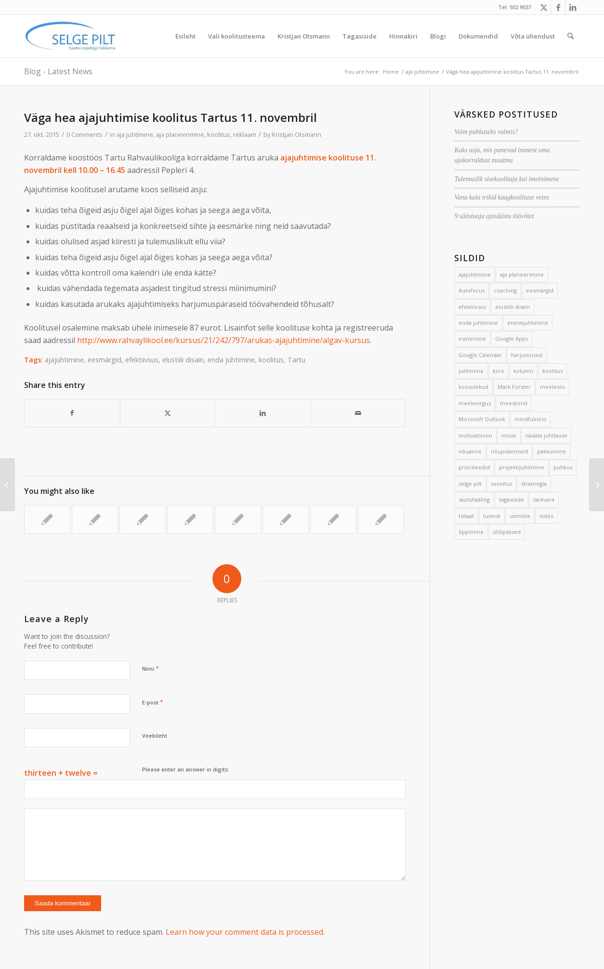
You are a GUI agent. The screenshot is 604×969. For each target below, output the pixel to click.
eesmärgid (104, 359)
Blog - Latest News (58, 71)
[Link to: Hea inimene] (95, 519)
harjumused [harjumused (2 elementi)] (526, 354)
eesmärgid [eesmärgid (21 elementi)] (539, 290)
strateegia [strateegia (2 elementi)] (534, 483)
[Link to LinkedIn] (572, 7)
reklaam (244, 134)
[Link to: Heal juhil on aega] (190, 519)
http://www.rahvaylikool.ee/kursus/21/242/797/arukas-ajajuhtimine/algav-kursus (223, 340)
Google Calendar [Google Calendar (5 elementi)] (480, 354)
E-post (152, 702)
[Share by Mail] (358, 412)
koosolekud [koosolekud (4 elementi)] (473, 386)
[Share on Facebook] (72, 412)
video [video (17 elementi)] (546, 515)
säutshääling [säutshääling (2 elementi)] (474, 499)
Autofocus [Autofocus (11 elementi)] (472, 290)
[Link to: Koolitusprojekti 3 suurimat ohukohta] (333, 519)
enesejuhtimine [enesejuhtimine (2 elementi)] (527, 322)
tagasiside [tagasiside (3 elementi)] (511, 499)
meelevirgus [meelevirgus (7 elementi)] (475, 403)
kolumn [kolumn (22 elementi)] (523, 370)
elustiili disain (183, 359)
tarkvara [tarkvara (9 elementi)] (543, 499)
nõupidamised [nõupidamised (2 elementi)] (509, 451)
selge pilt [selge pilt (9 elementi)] (470, 483)
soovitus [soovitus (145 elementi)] (501, 483)
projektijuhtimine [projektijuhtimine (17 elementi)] (521, 467)
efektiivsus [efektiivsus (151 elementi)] (472, 306)
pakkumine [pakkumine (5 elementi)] (551, 451)
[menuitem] (185, 36)
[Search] (570, 36)
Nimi (150, 668)
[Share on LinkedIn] (262, 412)
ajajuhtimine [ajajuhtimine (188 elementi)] (475, 274)
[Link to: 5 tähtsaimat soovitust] (238, 519)
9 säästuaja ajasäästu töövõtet (494, 216)
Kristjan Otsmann (296, 134)
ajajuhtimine (64, 359)
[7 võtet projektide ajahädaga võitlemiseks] (7, 484)
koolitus (218, 134)
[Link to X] (544, 7)
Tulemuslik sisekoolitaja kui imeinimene (506, 179)
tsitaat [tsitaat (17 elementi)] (466, 515)
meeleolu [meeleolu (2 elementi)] (552, 386)
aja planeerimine (180, 134)
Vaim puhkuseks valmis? (486, 131)
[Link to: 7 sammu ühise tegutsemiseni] (381, 519)
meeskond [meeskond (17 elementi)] (513, 403)
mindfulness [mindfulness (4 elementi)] (530, 419)
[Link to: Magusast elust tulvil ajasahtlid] (286, 519)
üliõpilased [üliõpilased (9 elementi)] (507, 531)
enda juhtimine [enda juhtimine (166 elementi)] (478, 322)
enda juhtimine (231, 359)
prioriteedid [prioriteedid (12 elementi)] (474, 467)
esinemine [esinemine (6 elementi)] (472, 338)
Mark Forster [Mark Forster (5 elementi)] (514, 386)
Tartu (296, 359)
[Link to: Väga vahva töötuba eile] (142, 519)
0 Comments (84, 134)
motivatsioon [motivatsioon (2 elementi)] (475, 435)
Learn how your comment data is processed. (245, 932)
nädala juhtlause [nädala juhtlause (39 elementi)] (546, 435)
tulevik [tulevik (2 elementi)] (491, 515)
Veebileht (154, 735)
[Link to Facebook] (558, 7)
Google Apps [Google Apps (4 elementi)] (511, 338)
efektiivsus (141, 359)
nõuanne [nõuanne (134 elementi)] (470, 451)
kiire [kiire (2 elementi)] (498, 370)
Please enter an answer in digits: (185, 769)
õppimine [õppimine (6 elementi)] (471, 531)
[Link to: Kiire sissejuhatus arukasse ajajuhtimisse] (47, 519)
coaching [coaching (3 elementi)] (505, 290)
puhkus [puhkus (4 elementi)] (562, 467)
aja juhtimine (135, 134)
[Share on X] (167, 412)
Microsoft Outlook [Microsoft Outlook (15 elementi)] (482, 419)
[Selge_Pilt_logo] (70, 36)
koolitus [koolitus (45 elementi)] (552, 370)
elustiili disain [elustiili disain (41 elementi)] (512, 306)
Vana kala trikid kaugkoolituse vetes (501, 197)
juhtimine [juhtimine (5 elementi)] (471, 370)
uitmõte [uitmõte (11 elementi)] (520, 515)
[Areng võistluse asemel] (596, 484)
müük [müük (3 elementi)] (508, 435)
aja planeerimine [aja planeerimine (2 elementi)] (522, 274)
